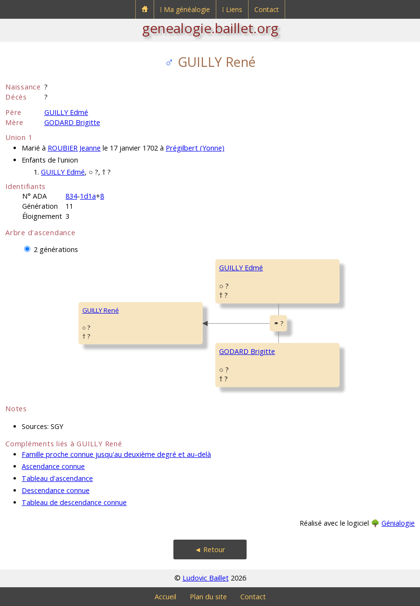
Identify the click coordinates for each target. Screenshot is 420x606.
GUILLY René (100, 310)
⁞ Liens (232, 9)
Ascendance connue (53, 466)
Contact (266, 9)
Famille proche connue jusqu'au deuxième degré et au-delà (116, 454)
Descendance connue (56, 490)
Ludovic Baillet (206, 577)
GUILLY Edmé (66, 112)
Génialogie (398, 523)
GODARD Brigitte (72, 122)
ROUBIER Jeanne (74, 147)
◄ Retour (210, 549)
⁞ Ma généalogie (185, 9)
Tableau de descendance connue (74, 502)
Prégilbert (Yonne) (195, 147)
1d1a (88, 196)
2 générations (56, 249)
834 (71, 196)
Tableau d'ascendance (57, 478)
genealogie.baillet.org (210, 28)
